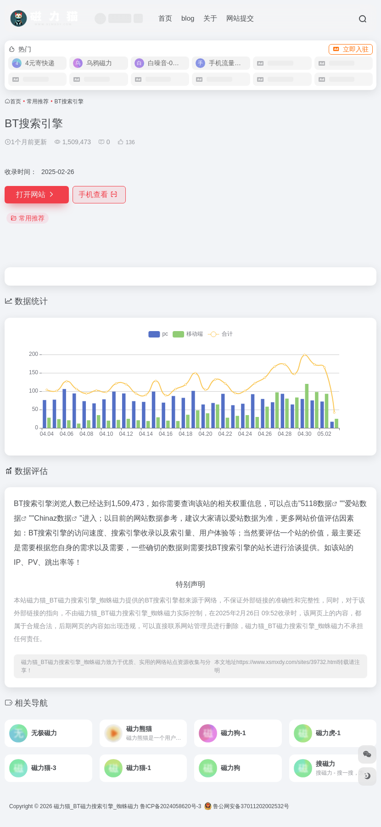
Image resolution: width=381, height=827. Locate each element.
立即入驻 (351, 49)
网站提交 (240, 18)
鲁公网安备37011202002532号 (246, 806)
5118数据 (316, 503)
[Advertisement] (284, 181)
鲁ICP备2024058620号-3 (170, 806)
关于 (210, 18)
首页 (165, 18)
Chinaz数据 (53, 518)
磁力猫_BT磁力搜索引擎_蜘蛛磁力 (96, 806)
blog (187, 18)
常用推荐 (38, 101)
